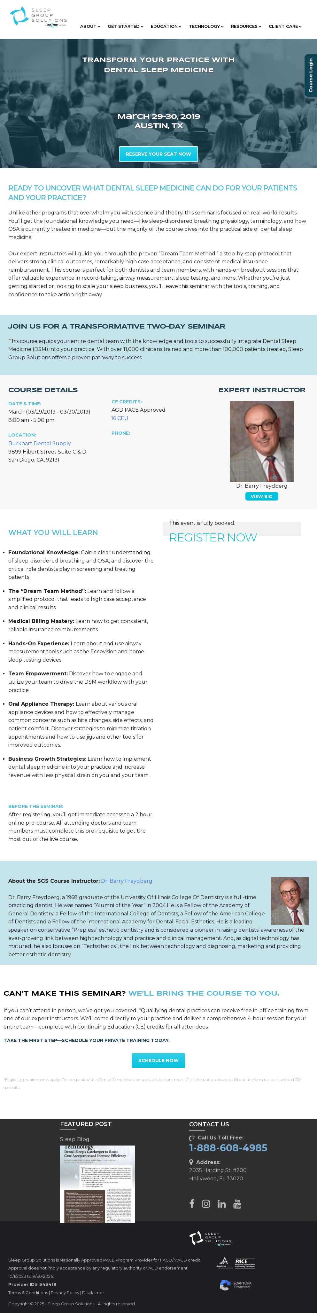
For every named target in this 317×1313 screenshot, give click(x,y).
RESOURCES (246, 26)
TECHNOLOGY (206, 26)
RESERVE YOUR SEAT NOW (158, 154)
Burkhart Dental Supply (39, 443)
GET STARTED (125, 26)
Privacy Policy (65, 1292)
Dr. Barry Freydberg (126, 881)
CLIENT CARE (285, 26)
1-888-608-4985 (228, 1148)
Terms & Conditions (28, 1292)
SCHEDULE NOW (158, 1060)
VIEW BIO (262, 496)
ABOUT (90, 26)
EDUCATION (166, 26)
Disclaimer (93, 1292)
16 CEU (119, 418)
